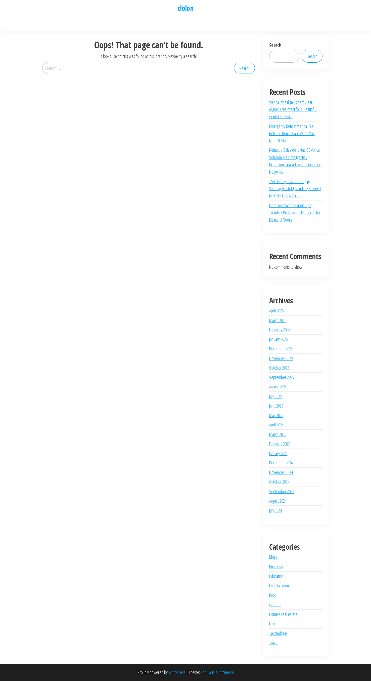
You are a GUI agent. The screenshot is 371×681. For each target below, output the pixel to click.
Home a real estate (283, 614)
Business (276, 567)
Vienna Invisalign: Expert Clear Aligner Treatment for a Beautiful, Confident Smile (293, 109)
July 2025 (275, 396)
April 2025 (276, 425)
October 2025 (279, 368)
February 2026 (279, 330)
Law (272, 624)
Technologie (278, 633)
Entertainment (279, 586)
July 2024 (275, 510)
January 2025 (278, 453)
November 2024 (281, 472)
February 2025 (279, 444)
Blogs (273, 557)
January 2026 (278, 339)
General (275, 605)
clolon (186, 8)
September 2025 (281, 377)
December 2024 (281, 463)
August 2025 (278, 387)
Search (275, 45)
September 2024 (281, 491)
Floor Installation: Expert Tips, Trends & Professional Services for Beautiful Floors (294, 212)
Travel (273, 642)
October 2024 (279, 482)
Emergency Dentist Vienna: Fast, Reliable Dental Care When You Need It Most (292, 133)
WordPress (177, 672)
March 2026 (277, 320)
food (272, 595)
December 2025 (281, 349)
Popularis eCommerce (217, 672)
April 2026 (276, 311)
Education (276, 576)
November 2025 (281, 358)
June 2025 (276, 406)
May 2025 (276, 415)
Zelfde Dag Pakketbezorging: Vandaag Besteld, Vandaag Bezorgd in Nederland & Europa (295, 188)
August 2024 (278, 501)
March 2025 (277, 434)
